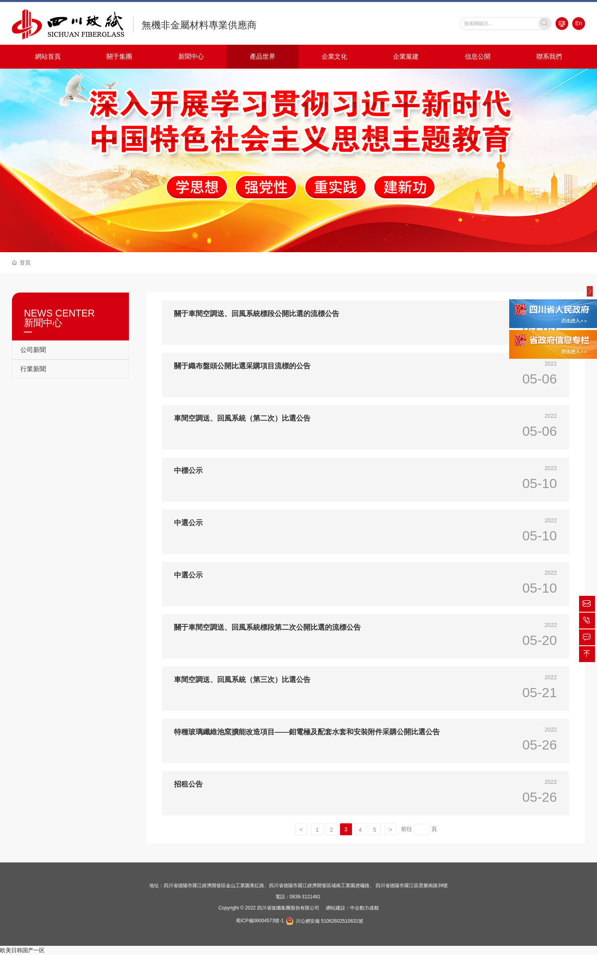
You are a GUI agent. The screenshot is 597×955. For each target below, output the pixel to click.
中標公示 (188, 471)
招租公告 (188, 784)
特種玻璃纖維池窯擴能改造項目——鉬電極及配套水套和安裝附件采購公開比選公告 (307, 732)
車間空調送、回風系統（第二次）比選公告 (242, 418)
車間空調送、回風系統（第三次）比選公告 (242, 680)
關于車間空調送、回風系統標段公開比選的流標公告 (256, 314)
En (578, 23)
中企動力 (359, 908)
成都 (374, 908)
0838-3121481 (305, 897)
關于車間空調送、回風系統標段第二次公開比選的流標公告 (267, 627)
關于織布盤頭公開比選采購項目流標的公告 (242, 366)
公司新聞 (33, 349)
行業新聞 (33, 369)
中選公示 (188, 523)
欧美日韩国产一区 (22, 950)
